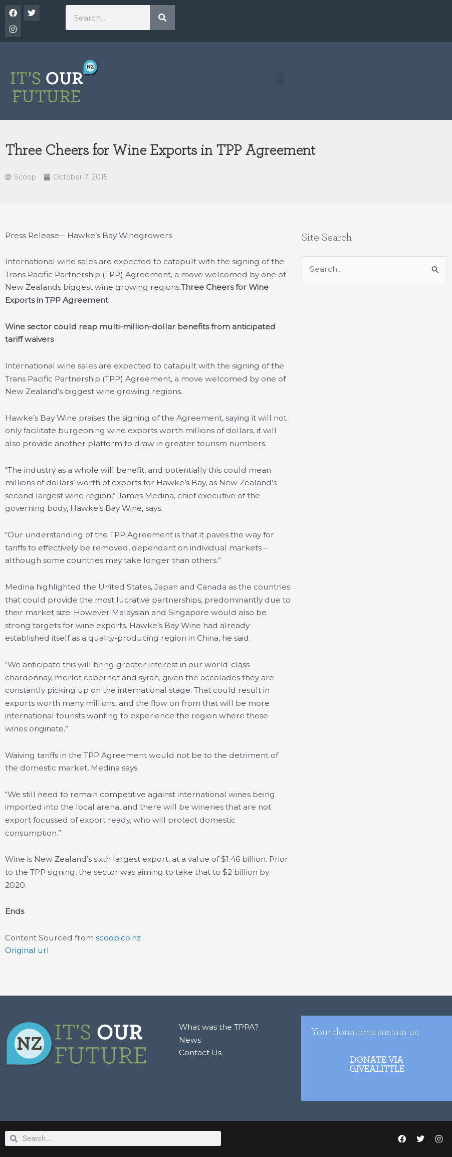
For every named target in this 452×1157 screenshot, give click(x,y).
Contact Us (200, 1052)
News (190, 1040)
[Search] (162, 17)
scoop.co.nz (118, 937)
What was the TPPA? (219, 1027)
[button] (280, 78)
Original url (27, 950)
